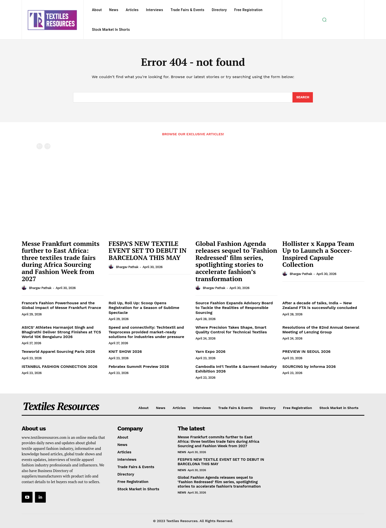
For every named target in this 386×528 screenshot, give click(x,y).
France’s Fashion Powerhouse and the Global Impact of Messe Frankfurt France (61, 305)
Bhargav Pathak (40, 288)
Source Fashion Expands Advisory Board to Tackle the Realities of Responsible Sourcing (234, 308)
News (182, 452)
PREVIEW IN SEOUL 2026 (306, 351)
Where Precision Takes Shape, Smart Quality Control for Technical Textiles (231, 329)
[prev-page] (39, 146)
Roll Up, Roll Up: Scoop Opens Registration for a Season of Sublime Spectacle (144, 308)
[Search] (302, 97)
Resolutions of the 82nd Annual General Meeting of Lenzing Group (320, 329)
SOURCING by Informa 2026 (309, 366)
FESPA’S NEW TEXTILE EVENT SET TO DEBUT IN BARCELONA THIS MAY (148, 250)
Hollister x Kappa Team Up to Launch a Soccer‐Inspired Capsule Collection (318, 254)
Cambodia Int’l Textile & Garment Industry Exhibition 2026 (236, 369)
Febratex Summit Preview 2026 (139, 366)
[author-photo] (25, 287)
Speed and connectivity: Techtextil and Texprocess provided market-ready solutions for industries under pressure (146, 332)
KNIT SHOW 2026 (125, 351)
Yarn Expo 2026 (210, 351)
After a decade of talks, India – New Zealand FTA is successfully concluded (319, 305)
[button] (324, 19)
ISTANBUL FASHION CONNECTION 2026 (59, 366)
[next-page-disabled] (47, 146)
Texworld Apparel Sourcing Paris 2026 (58, 351)
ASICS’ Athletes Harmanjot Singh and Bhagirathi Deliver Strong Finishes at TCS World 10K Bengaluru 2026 (61, 332)
